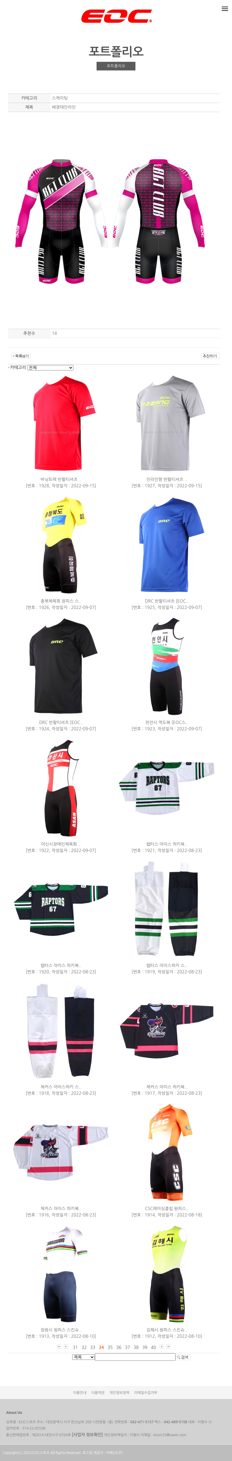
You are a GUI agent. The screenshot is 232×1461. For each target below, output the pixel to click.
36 (118, 1347)
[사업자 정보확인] (87, 1435)
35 (110, 1347)
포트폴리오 (116, 66)
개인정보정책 (119, 1393)
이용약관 (98, 1393)
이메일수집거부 (145, 1393)
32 (84, 1347)
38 (136, 1347)
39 (144, 1347)
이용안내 (79, 1393)
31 (75, 1347)
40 (153, 1347)
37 (127, 1347)
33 (92, 1347)
